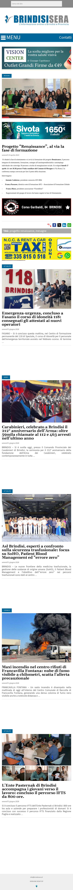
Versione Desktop (36, 881)
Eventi (6, 377)
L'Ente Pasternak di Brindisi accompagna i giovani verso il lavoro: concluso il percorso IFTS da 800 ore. (34, 791)
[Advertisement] (36, 360)
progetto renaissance (22, 231)
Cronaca (7, 610)
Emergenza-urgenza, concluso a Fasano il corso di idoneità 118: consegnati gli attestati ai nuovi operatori (32, 319)
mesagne (41, 231)
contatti (65, 37)
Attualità (7, 266)
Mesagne (7, 76)
